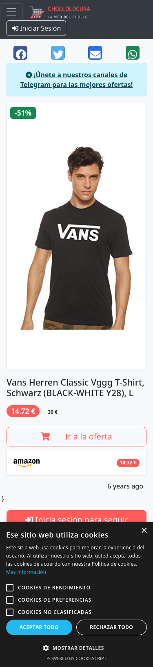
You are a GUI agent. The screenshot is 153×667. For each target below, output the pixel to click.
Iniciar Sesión (36, 28)
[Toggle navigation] (11, 11)
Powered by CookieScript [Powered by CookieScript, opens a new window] (76, 658)
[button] (10, 588)
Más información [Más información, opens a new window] (26, 572)
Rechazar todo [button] (111, 627)
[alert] (76, 594)
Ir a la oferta (76, 436)
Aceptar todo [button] (39, 627)
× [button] (144, 531)
